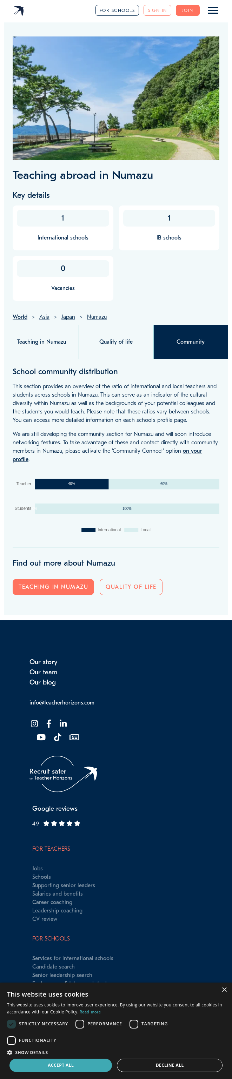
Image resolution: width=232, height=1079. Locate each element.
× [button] (224, 990)
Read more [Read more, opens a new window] (90, 1012)
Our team (43, 672)
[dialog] (116, 1031)
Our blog (42, 682)
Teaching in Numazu (53, 587)
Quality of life (131, 587)
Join (187, 10)
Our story (43, 662)
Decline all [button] (170, 1065)
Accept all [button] (61, 1065)
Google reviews (55, 808)
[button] (116, 1052)
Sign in (157, 10)
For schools (117, 10)
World (20, 317)
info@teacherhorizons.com (61, 703)
